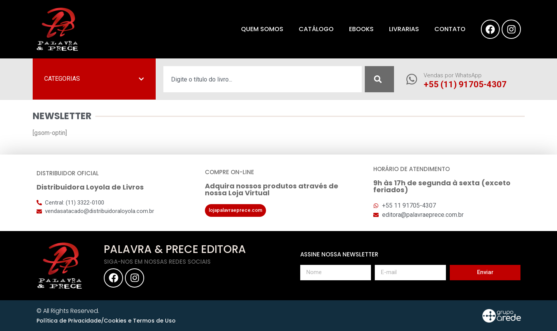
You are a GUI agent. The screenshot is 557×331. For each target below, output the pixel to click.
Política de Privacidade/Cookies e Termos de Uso (106, 320)
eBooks (361, 29)
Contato (449, 29)
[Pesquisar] (379, 79)
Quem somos (262, 29)
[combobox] (262, 79)
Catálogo (315, 29)
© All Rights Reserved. (68, 310)
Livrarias (404, 29)
